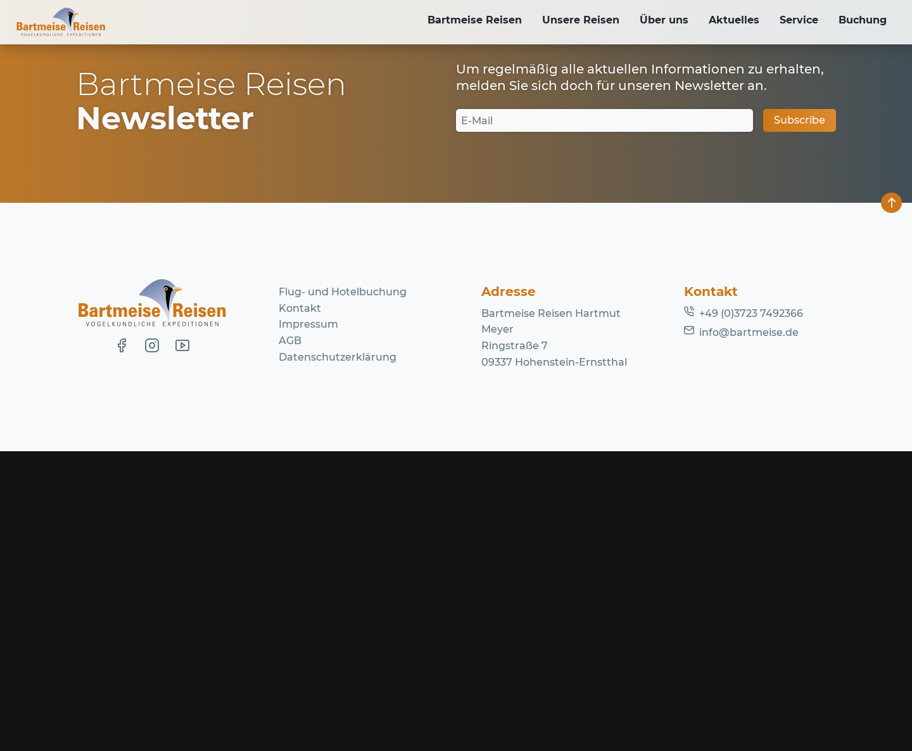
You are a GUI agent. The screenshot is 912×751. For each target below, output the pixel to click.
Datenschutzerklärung (337, 656)
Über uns (655, 21)
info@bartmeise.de (749, 632)
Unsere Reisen (569, 21)
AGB (290, 640)
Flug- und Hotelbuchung (343, 592)
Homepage (575, 245)
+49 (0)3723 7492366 (751, 613)
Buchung (861, 21)
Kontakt (300, 608)
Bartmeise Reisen (461, 21)
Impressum (308, 624)
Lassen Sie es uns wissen (370, 228)
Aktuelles (727, 21)
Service (795, 21)
